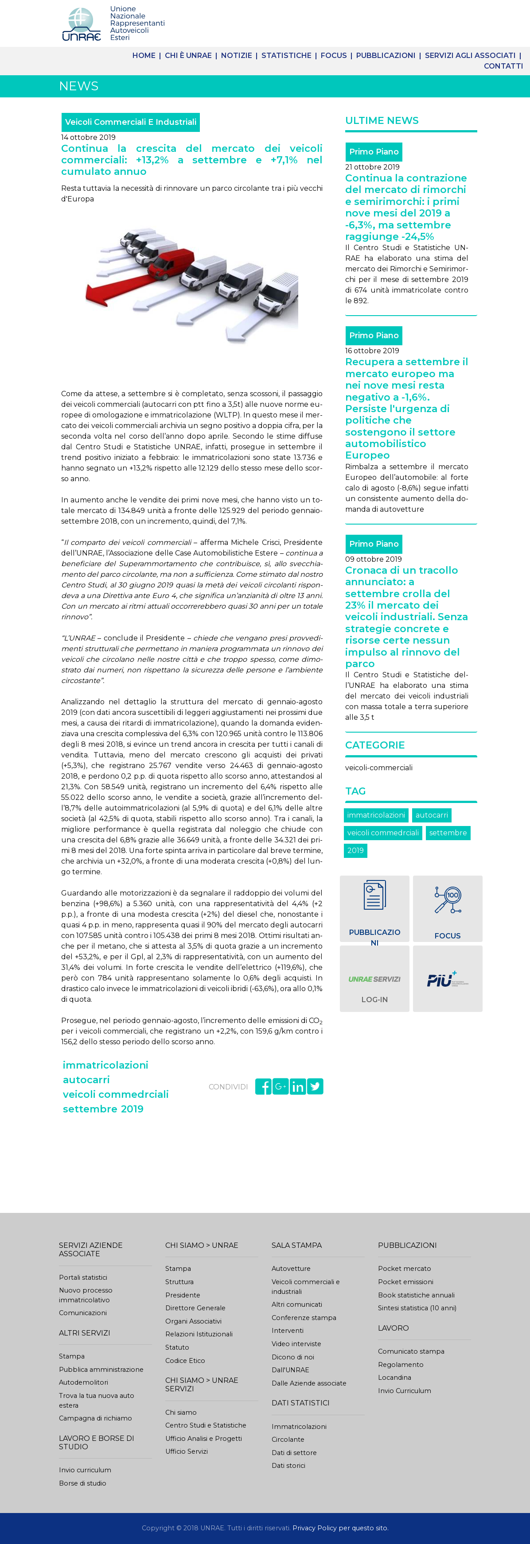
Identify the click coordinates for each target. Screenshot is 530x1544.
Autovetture (291, 1269)
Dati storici (288, 1466)
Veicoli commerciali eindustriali (306, 1287)
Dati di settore (294, 1453)
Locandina (394, 1378)
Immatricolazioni (299, 1427)
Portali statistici (83, 1278)
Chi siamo (181, 1413)
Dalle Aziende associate (309, 1383)
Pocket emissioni (405, 1282)
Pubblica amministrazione (101, 1370)
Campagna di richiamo (95, 1418)
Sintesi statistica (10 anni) (417, 1308)
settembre (448, 833)
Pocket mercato (404, 1269)
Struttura (179, 1282)
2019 (355, 850)
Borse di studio (82, 1483)
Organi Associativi (193, 1321)
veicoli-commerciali (379, 768)
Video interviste (296, 1344)
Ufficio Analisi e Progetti (203, 1439)
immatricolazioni (376, 815)
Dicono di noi (293, 1357)
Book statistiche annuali (416, 1295)
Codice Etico (185, 1361)
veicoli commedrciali (383, 833)
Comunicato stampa (411, 1351)
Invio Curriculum (404, 1391)
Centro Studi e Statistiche (205, 1425)
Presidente (182, 1295)
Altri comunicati (297, 1305)
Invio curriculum (85, 1470)
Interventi (288, 1331)
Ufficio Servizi (186, 1451)
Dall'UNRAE (290, 1370)
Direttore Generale (195, 1308)
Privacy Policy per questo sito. (340, 1528)
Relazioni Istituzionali (199, 1334)
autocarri (432, 815)
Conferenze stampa (304, 1318)
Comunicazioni (83, 1313)
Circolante (288, 1440)
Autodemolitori (83, 1382)
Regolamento (401, 1365)
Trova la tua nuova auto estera (96, 1400)
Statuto (177, 1347)
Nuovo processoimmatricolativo (86, 1295)
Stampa (72, 1356)
